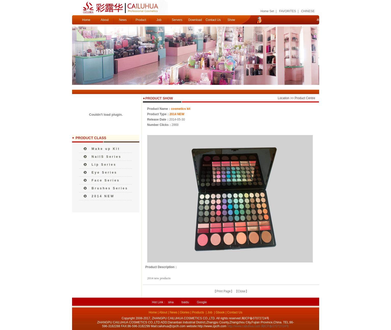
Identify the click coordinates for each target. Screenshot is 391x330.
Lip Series (104, 164)
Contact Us (213, 20)
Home (86, 20)
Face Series (106, 180)
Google (202, 302)
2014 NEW (103, 196)
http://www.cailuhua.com (243, 326)
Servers (177, 20)
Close (242, 291)
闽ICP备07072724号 (275, 326)
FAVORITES (287, 11)
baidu (185, 302)
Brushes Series (110, 188)
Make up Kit (106, 149)
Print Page (223, 291)
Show (231, 20)
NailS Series (107, 157)
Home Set (267, 11)
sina (170, 302)
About (105, 20)
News (123, 20)
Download (195, 20)
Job (158, 20)
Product (141, 20)
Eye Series (104, 172)
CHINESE (308, 11)
